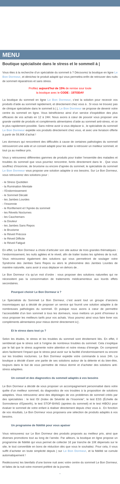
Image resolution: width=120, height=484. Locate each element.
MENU (11, 55)
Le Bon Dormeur (59, 99)
